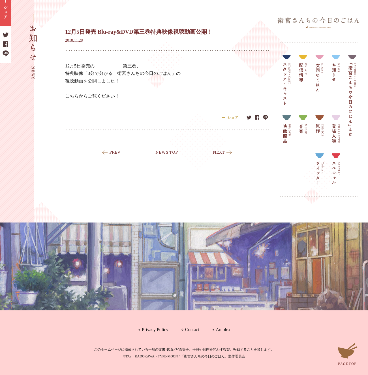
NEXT (219, 152)
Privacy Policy (155, 329)
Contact (192, 329)
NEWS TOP (166, 152)
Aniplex (223, 329)
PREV (114, 152)
